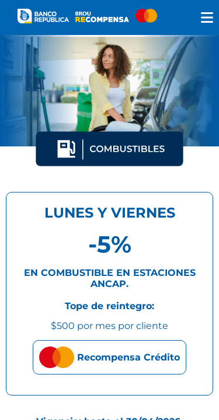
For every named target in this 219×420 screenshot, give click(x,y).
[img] (207, 17)
